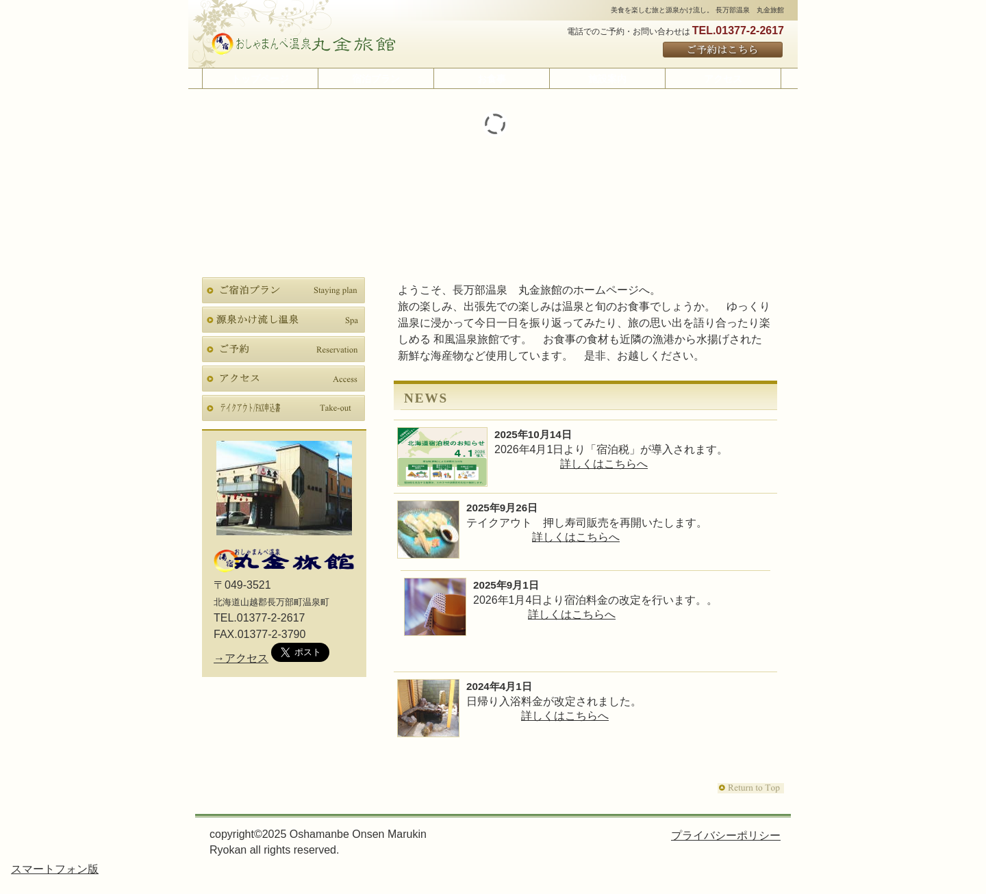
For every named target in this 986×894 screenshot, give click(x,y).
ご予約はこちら (723, 50)
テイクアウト (283, 408)
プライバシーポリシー (726, 835)
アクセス (283, 379)
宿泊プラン (283, 290)
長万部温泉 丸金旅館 (303, 43)
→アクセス (241, 658)
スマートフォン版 (55, 869)
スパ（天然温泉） (283, 320)
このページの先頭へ (751, 788)
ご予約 (283, 349)
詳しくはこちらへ (604, 464)
